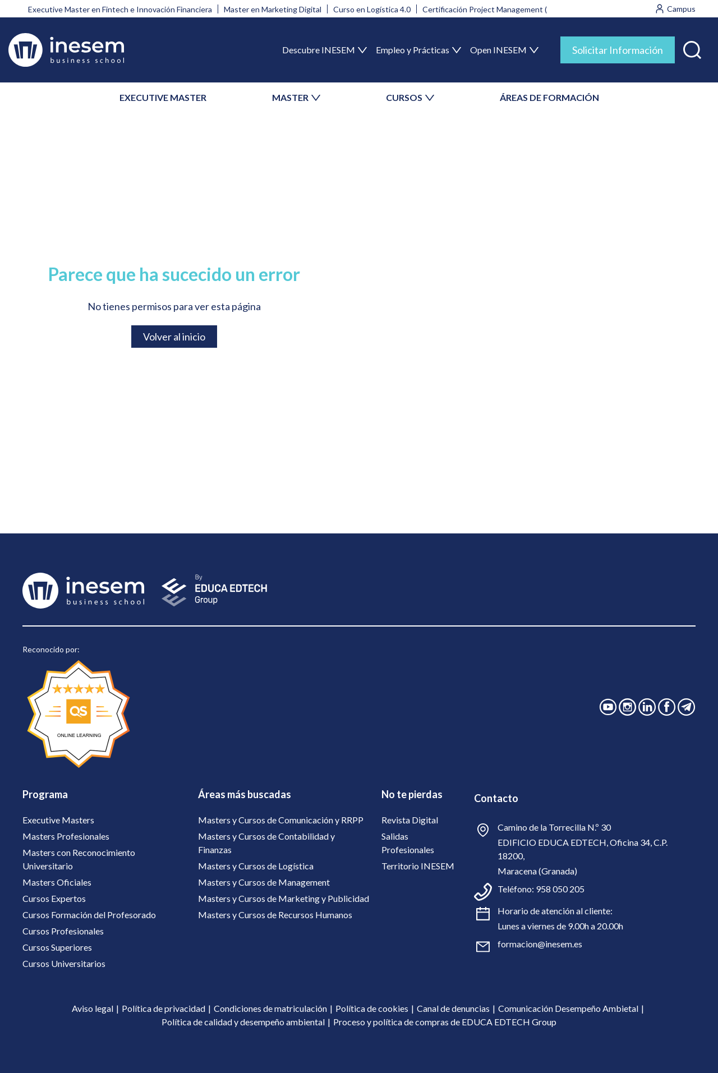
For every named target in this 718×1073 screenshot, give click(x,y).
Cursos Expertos (54, 898)
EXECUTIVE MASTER (162, 97)
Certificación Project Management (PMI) (493, 9)
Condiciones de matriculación (270, 1008)
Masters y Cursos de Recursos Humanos (275, 914)
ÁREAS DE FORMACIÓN (549, 97)
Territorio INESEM (417, 865)
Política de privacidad (163, 1008)
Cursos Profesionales (63, 930)
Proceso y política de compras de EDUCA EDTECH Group (444, 1021)
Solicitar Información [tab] (617, 50)
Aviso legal (92, 1008)
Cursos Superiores (57, 947)
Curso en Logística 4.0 (372, 9)
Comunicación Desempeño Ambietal (568, 1008)
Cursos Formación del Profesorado (89, 914)
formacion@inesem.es (540, 943)
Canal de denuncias (453, 1008)
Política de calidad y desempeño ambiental (243, 1021)
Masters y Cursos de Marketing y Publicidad (283, 898)
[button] (692, 47)
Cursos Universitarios (63, 963)
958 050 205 (560, 888)
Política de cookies (371, 1008)
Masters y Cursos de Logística (256, 865)
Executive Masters (58, 819)
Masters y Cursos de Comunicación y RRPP (280, 819)
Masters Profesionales (65, 836)
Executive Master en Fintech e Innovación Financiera (120, 9)
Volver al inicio (174, 336)
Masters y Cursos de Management (264, 882)
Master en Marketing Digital (272, 9)
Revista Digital (409, 819)
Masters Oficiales (56, 882)
